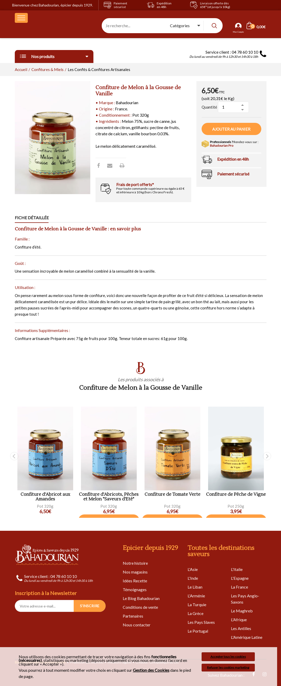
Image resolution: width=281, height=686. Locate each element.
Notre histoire (135, 563)
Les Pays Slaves (201, 622)
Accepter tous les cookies (228, 657)
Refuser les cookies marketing (228, 667)
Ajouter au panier (231, 129)
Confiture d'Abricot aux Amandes (45, 497)
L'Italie (237, 569)
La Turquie (197, 604)
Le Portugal (198, 630)
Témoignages (135, 589)
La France (239, 586)
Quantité (209, 107)
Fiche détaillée (32, 217)
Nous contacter (136, 624)
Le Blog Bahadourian (141, 598)
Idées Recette (135, 580)
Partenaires (133, 615)
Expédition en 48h (233, 159)
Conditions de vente (140, 607)
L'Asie (193, 569)
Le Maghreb (242, 610)
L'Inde (193, 578)
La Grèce (195, 613)
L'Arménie (196, 595)
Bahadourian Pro (221, 145)
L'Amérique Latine (246, 637)
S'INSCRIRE (89, 606)
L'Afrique (239, 619)
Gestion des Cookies (151, 670)
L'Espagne (240, 578)
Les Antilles (241, 628)
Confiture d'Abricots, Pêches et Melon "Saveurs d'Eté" (109, 497)
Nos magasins (135, 571)
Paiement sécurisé (233, 173)
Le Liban (195, 586)
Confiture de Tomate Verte (172, 494)
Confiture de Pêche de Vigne (236, 494)
